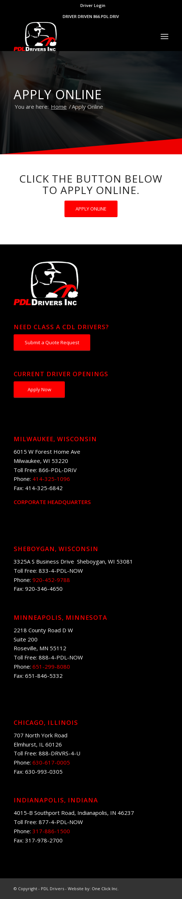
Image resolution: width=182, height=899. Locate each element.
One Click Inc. (105, 888)
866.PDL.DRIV (106, 16)
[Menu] (164, 36)
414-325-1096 (51, 478)
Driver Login (92, 5)
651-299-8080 (51, 666)
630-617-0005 (51, 762)
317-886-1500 (51, 831)
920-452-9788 (51, 579)
